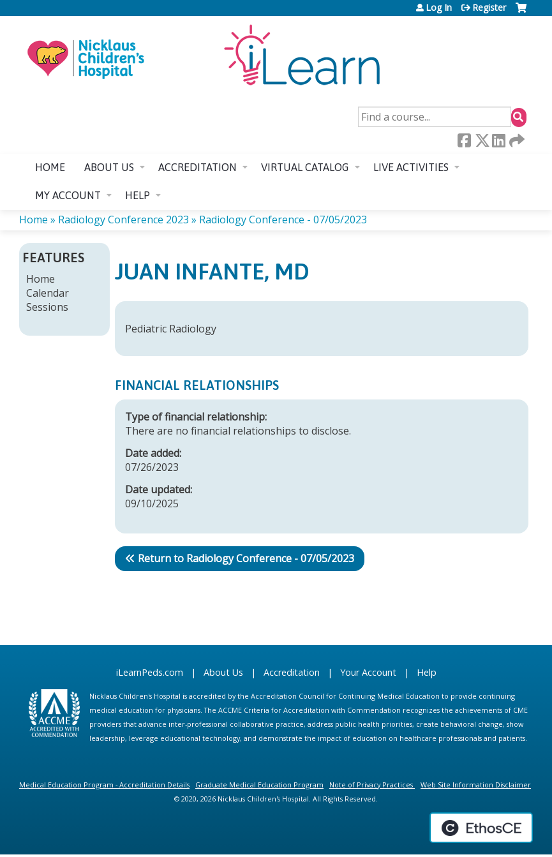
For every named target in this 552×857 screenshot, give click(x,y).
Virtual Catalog (305, 167)
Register (489, 7)
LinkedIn (498, 140)
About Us (223, 672)
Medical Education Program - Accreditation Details (104, 784)
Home (50, 167)
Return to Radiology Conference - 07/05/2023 (246, 558)
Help (137, 195)
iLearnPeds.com (149, 672)
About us (109, 167)
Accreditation (197, 167)
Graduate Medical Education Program (259, 784)
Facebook (464, 140)
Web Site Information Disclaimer (476, 784)
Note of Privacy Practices (371, 784)
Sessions (47, 307)
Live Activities (411, 167)
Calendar (47, 293)
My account (68, 195)
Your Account (368, 672)
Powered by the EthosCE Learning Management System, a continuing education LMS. (481, 827)
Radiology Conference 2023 (123, 219)
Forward (515, 140)
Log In (439, 7)
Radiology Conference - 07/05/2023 (283, 219)
